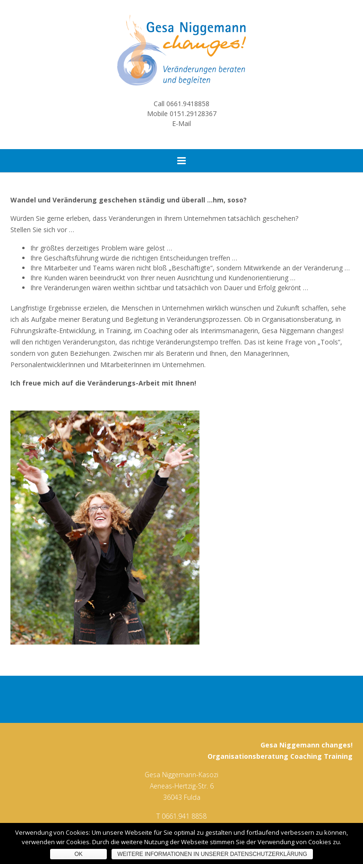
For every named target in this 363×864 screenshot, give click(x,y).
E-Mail (181, 123)
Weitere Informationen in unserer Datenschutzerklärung (212, 854)
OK (79, 854)
